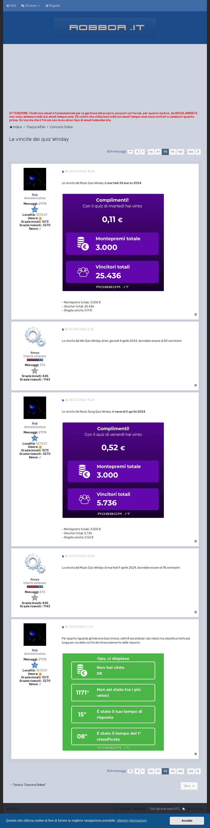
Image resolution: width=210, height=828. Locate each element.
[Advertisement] (105, 81)
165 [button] (191, 151)
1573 (45, 222)
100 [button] (180, 151)
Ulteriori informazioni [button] (132, 820)
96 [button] (151, 151)
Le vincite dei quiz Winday (39, 139)
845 (45, 376)
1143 (46, 379)
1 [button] (142, 151)
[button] (130, 152)
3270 (46, 225)
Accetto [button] (186, 820)
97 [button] (158, 151)
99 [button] (172, 151)
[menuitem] (11, 5)
